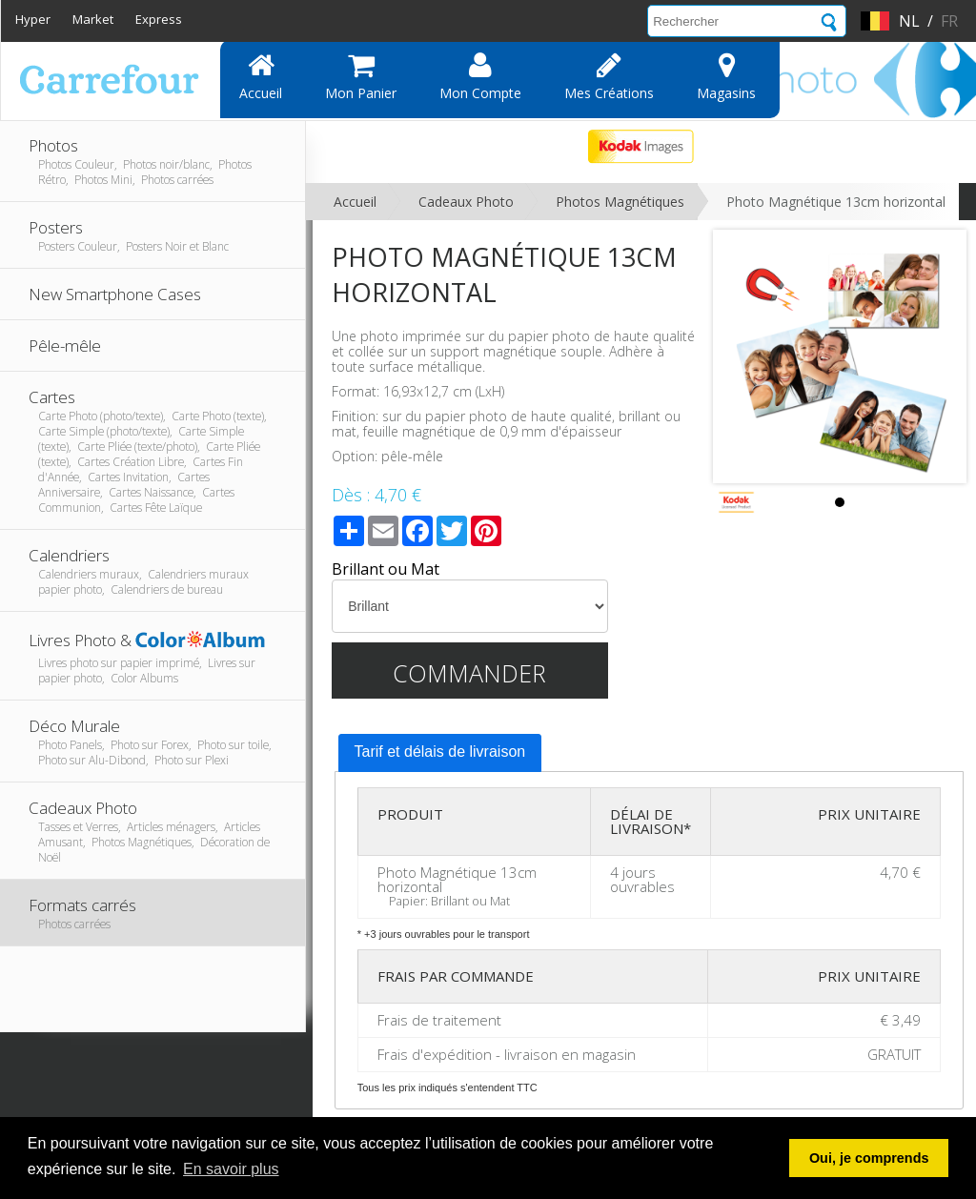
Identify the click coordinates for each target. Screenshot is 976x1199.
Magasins (726, 76)
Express (158, 19)
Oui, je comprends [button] (869, 1158)
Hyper (33, 19)
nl (909, 20)
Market (92, 19)
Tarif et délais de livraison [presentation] (440, 751)
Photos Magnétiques (620, 202)
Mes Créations (609, 76)
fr (949, 20)
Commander (469, 673)
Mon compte (480, 76)
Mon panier (360, 76)
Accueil (260, 76)
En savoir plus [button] (231, 1169)
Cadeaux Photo (466, 202)
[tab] (440, 753)
